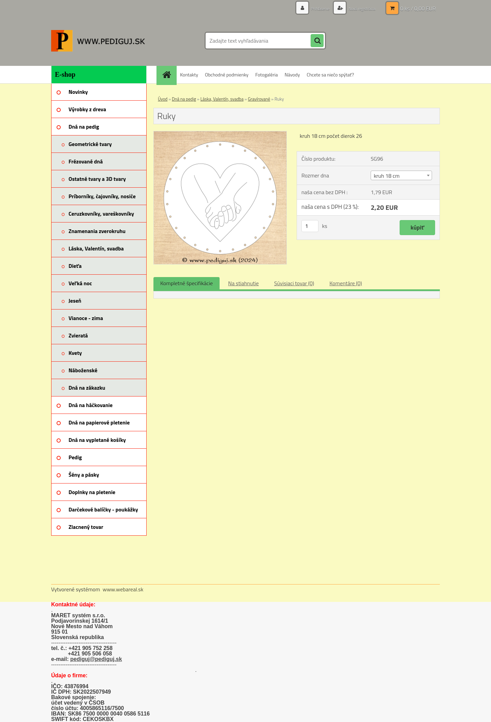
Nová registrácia (358, 8)
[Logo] (98, 41)
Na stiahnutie (243, 283)
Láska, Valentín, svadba (221, 99)
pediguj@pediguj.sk (96, 659)
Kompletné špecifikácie (186, 283)
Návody (292, 74)
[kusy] (309, 226)
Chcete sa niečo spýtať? (330, 74)
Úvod (162, 99)
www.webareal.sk (123, 589)
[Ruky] (220, 134)
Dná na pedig (184, 99)
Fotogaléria (266, 74)
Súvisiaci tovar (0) (294, 283)
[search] (317, 40)
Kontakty (189, 74)
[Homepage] (169, 74)
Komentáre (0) (345, 283)
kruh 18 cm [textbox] (387, 176)
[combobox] (401, 175)
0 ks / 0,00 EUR (418, 8)
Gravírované (259, 99)
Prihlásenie (313, 8)
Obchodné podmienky (227, 74)
